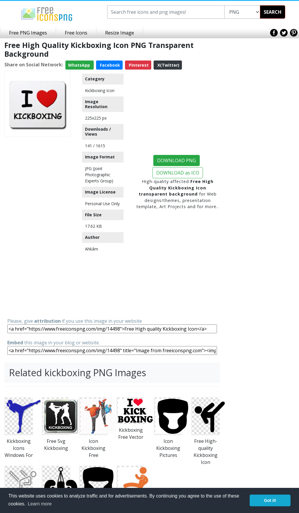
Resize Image (119, 33)
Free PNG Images (28, 33)
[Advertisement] (37, 227)
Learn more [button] (40, 503)
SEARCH (272, 12)
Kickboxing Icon (99, 90)
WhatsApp (79, 65)
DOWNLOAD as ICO (177, 173)
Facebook (109, 65)
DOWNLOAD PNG (176, 160)
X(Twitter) (167, 65)
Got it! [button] (270, 500)
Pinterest (138, 65)
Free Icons (76, 33)
